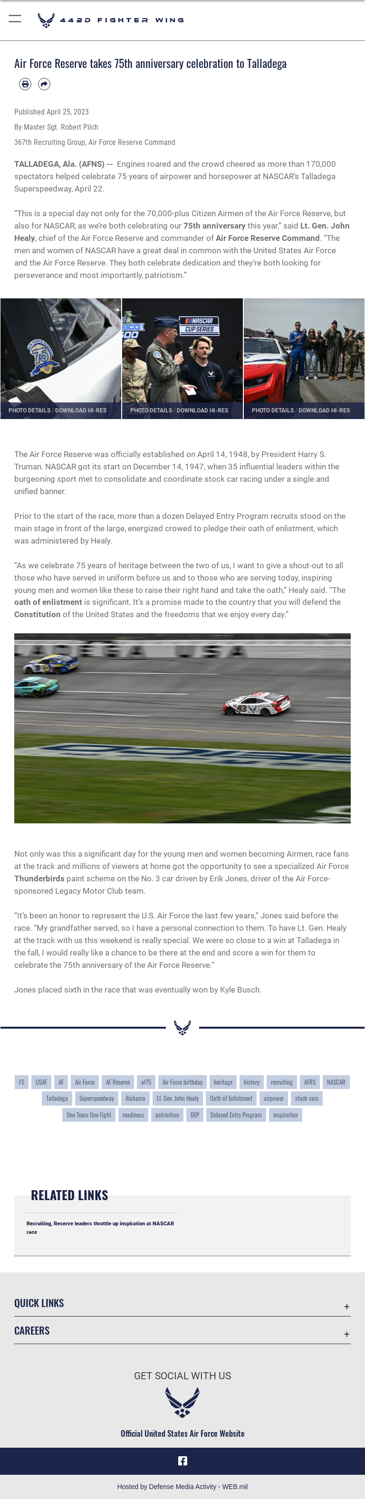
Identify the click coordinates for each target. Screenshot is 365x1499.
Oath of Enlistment (231, 1098)
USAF (41, 1082)
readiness (133, 1114)
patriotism (167, 1114)
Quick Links (39, 1302)
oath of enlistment (48, 602)
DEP (195, 1114)
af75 (146, 1082)
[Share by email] (44, 84)
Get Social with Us (182, 1376)
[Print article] (25, 84)
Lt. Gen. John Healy (178, 1098)
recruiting (282, 1082)
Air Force (85, 1082)
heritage (223, 1082)
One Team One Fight (89, 1114)
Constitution (37, 614)
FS (21, 1082)
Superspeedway (96, 1098)
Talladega (57, 1098)
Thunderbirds (39, 878)
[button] (15, 20)
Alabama (135, 1098)
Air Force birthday (182, 1082)
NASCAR (336, 1082)
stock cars (306, 1098)
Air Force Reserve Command (268, 238)
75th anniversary (214, 225)
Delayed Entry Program (236, 1114)
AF (61, 1082)
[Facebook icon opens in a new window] (182, 1461)
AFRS (310, 1082)
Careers (31, 1330)
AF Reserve (118, 1082)
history (251, 1082)
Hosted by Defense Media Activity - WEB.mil (182, 1486)
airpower (274, 1098)
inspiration (285, 1114)
